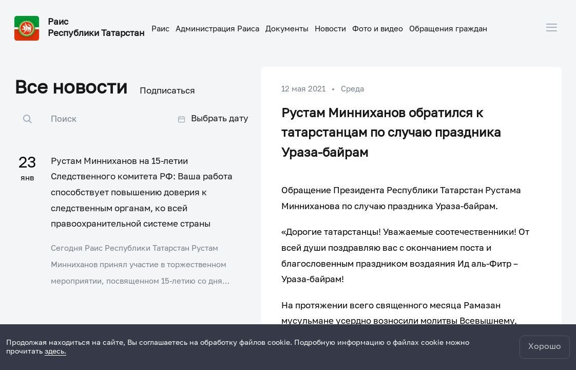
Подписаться (167, 91)
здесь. (55, 351)
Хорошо (544, 347)
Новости (330, 29)
